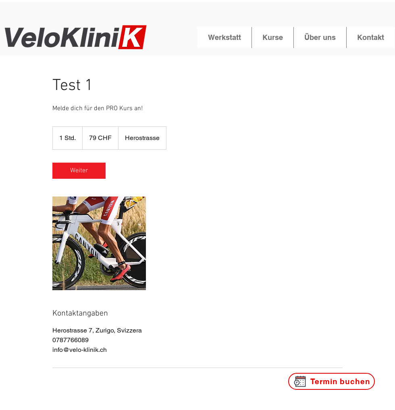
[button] (224, 37)
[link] (79, 171)
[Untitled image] (99, 243)
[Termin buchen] (331, 381)
